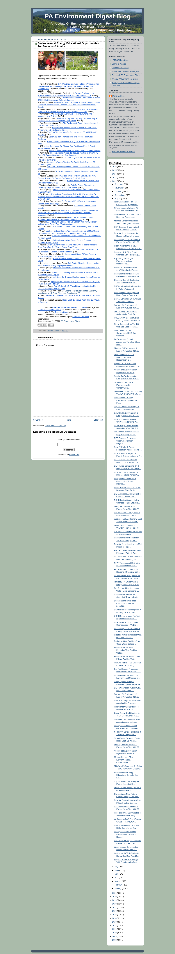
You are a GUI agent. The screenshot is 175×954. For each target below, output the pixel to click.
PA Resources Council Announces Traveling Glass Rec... (127, 342)
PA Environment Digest (70, 321)
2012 (114, 926)
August (118, 199)
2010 (114, 933)
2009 (114, 936)
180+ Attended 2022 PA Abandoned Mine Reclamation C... (124, 357)
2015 (114, 915)
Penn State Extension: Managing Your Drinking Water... (125, 650)
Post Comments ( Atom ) (55, 426)
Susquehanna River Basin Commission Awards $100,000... (125, 603)
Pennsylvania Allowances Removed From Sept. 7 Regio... (125, 834)
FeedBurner (74, 455)
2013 (114, 922)
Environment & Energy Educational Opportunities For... (126, 400)
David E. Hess (118, 96)
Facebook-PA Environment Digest (126, 75)
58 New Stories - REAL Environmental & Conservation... (124, 385)
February (119, 885)
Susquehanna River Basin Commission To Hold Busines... (125, 481)
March (118, 881)
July (117, 867)
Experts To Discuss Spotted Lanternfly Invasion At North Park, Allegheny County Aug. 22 (68, 292)
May (117, 874)
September (120, 195)
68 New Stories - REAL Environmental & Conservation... (124, 760)
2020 (114, 897)
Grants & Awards (119, 64)
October (118, 191)
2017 (114, 907)
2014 (114, 918)
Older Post (98, 420)
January (118, 888)
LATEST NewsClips (120, 60)
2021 (114, 893)
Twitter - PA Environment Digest (125, 71)
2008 (114, 940)
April (117, 878)
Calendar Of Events (120, 68)
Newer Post (38, 420)
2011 (114, 929)
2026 (114, 167)
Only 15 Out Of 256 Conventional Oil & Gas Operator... (125, 333)
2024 (114, 174)
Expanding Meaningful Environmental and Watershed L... (123, 261)
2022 (114, 181)
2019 (114, 900)
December (119, 184)
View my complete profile (123, 152)
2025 (114, 170)
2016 (114, 911)
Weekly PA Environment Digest (125, 79)
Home (68, 420)
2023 (114, 177)
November (119, 188)
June (117, 870)
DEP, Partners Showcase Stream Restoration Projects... (125, 441)
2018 (114, 904)
